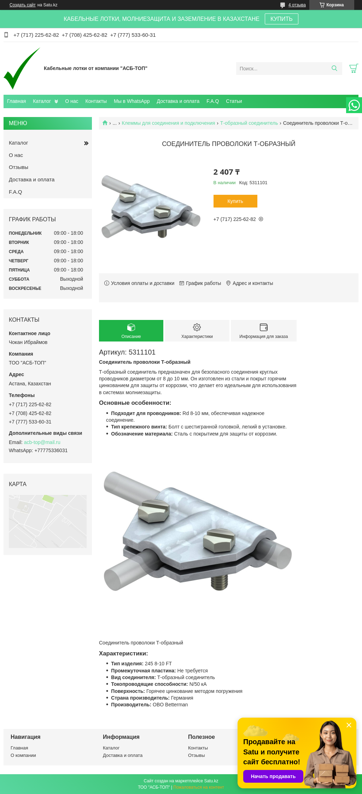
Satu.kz (211, 780)
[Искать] (334, 68)
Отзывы (18, 167)
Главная (16, 101)
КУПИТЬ (281, 19)
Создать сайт (23, 4)
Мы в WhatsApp (132, 101)
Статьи (234, 101)
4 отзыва (297, 4)
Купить (235, 201)
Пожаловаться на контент (198, 787)
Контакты (96, 101)
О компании (23, 755)
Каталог (42, 101)
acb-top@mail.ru (42, 442)
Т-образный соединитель (249, 123)
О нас (71, 101)
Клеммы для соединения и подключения (168, 123)
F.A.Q (212, 101)
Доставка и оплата (178, 101)
